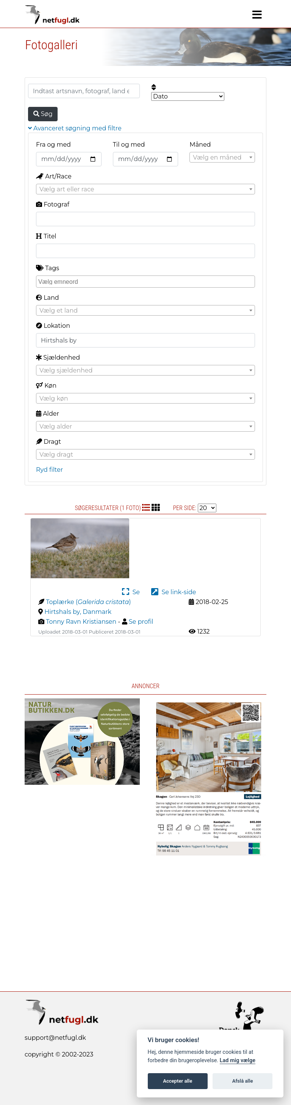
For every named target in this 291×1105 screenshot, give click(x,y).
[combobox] (222, 157)
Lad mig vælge (237, 1060)
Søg (43, 113)
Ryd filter (49, 469)
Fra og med (53, 144)
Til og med (129, 144)
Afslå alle (242, 1081)
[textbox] (222, 157)
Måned (200, 144)
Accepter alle (177, 1081)
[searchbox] (146, 281)
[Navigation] (257, 15)
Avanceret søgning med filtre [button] (75, 128)
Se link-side (173, 592)
